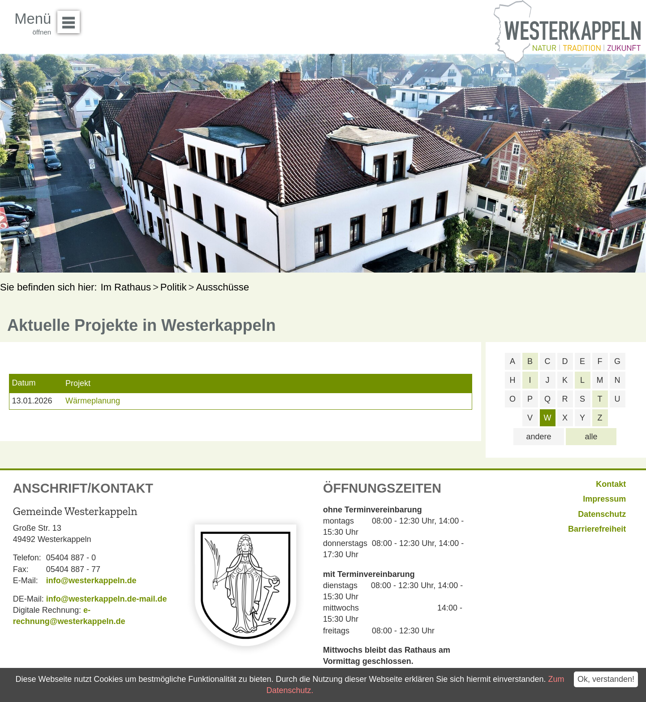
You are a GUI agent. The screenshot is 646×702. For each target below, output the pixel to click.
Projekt (77, 383)
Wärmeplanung (92, 400)
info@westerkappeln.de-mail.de (106, 598)
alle (591, 436)
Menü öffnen (71, 18)
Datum (23, 382)
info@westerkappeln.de (91, 580)
